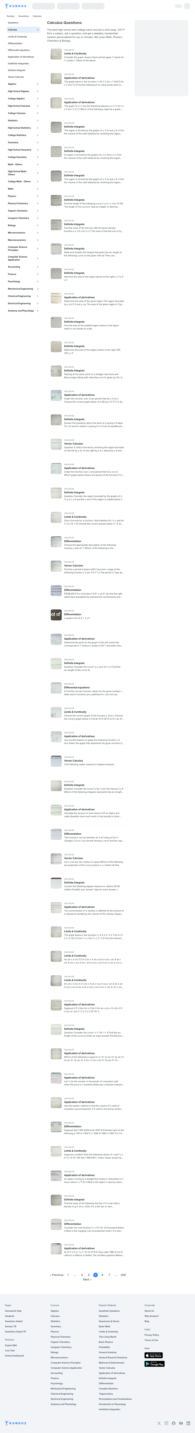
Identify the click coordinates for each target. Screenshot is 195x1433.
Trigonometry (106, 1393)
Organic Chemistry (60, 1342)
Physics (55, 1331)
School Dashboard (14, 1355)
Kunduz (11, 16)
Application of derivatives (21, 56)
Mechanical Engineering (63, 1388)
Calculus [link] (37, 16)
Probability (104, 1347)
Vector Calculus (16, 77)
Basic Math (104, 1326)
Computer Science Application (66, 1368)
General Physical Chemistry (113, 1357)
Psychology (57, 1383)
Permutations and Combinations (115, 1399)
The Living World (107, 1336)
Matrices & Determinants (111, 1362)
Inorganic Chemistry (61, 1347)
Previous (57, 1275)
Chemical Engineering (62, 1393)
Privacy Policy (152, 1335)
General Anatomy (108, 1352)
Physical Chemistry (61, 1336)
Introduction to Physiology (112, 1404)
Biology (54, 1352)
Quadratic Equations (109, 1311)
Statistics (55, 1321)
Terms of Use (151, 1340)
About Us (149, 1311)
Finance (55, 1378)
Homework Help (13, 1311)
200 (123, 1274)
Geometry (56, 1326)
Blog (147, 1321)
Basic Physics (106, 1342)
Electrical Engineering (62, 1399)
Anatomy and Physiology (63, 1404)
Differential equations (19, 50)
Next (87, 1279)
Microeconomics (59, 1357)
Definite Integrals (16, 70)
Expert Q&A (11, 1345)
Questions (24, 16)
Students (9, 1316)
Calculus (55, 1316)
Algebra (55, 1311)
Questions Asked (14, 1321)
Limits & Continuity (17, 36)
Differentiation (15, 43)
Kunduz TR (10, 1326)
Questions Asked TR (15, 1331)
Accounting (57, 1373)
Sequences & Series (109, 1321)
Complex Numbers (108, 1388)
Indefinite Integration (18, 63)
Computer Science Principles (66, 1362)
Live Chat (10, 1350)
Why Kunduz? (152, 1316)
